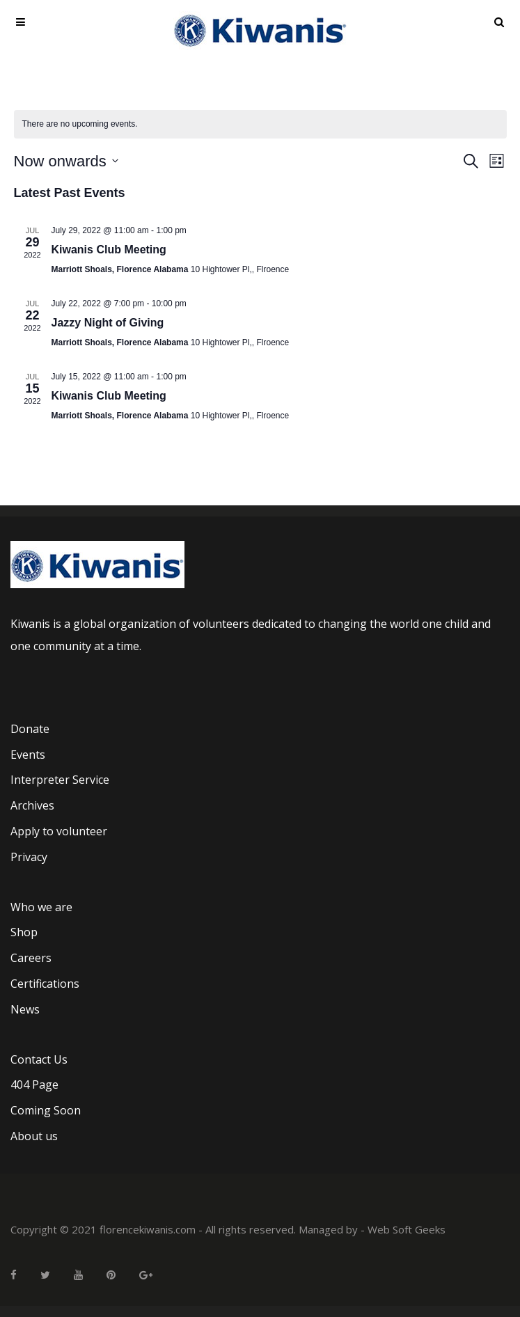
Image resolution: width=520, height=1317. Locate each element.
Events (27, 754)
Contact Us (39, 1059)
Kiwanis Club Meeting (109, 249)
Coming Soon (45, 1110)
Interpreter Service (59, 779)
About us (34, 1136)
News (25, 1009)
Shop (24, 932)
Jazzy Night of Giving (108, 323)
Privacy (28, 857)
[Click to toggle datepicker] (66, 161)
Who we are (41, 907)
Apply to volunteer (58, 831)
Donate (29, 728)
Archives (32, 805)
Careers (31, 957)
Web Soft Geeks (407, 1229)
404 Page (34, 1084)
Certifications (44, 983)
